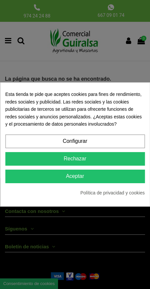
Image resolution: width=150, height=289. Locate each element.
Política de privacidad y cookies (112, 192)
